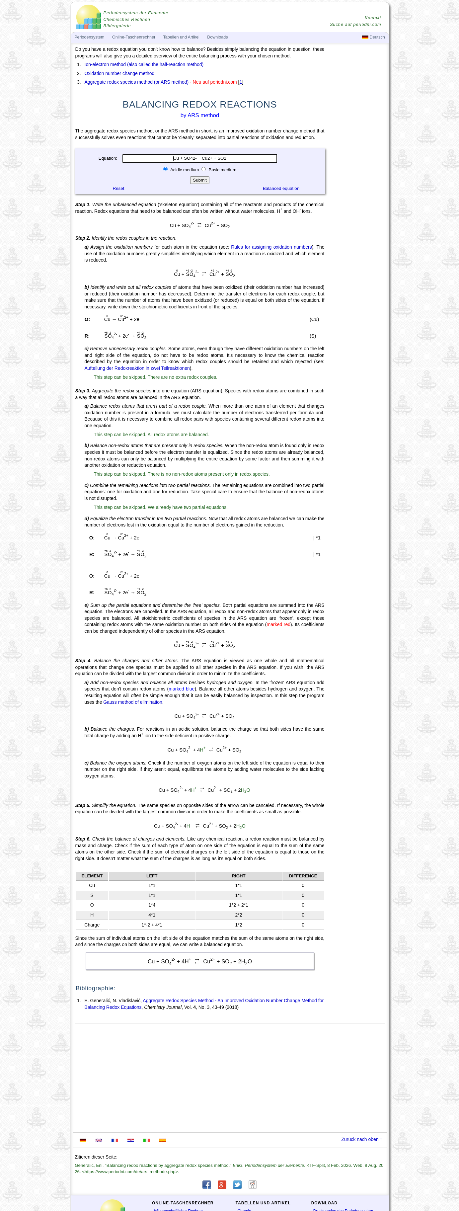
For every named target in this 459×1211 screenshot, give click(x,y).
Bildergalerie (117, 26)
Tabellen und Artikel (181, 37)
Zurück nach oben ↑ (362, 1139)
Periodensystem (89, 37)
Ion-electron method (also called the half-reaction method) (144, 64)
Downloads (217, 37)
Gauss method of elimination (132, 702)
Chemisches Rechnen (127, 19)
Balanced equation (281, 188)
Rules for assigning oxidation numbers (271, 247)
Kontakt (373, 18)
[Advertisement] (357, 229)
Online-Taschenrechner (133, 37)
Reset (118, 188)
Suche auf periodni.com (355, 24)
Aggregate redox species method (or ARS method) (137, 82)
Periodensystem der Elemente (136, 13)
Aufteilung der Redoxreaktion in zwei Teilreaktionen (137, 368)
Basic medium (221, 169)
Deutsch (373, 37)
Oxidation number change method (120, 73)
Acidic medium (184, 169)
